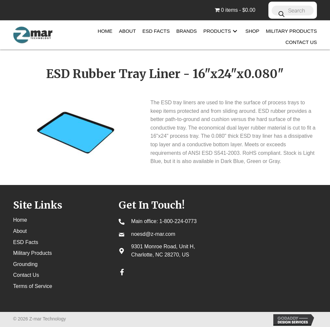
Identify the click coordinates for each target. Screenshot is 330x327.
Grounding (25, 264)
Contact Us (26, 275)
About (20, 231)
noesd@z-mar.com (153, 234)
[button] (235, 31)
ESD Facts (25, 242)
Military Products (32, 253)
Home (20, 220)
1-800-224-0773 (178, 221)
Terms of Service (32, 286)
